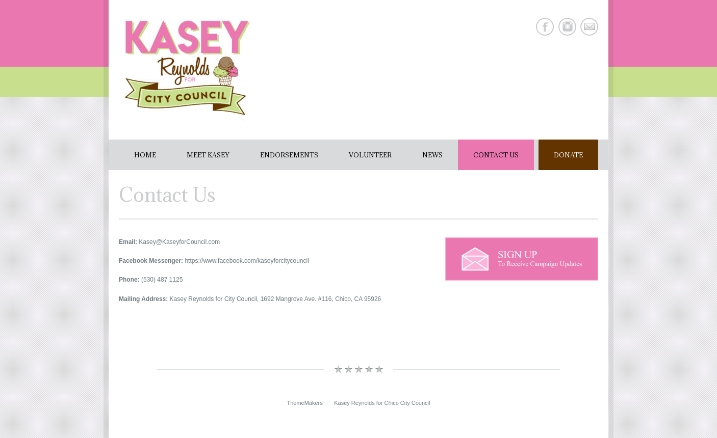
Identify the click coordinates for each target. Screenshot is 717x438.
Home (145, 155)
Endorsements (289, 155)
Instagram (567, 27)
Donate (568, 155)
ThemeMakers (304, 403)
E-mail (589, 27)
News (432, 155)
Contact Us (496, 155)
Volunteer (370, 155)
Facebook (545, 27)
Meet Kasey (208, 155)
